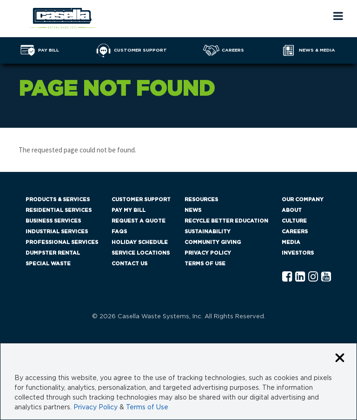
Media (291, 242)
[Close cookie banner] (340, 358)
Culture (294, 220)
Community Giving (213, 242)
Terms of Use (205, 263)
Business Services (53, 220)
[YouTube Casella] (326, 277)
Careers (295, 231)
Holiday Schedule (140, 242)
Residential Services (59, 210)
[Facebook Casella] (287, 277)
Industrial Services (57, 231)
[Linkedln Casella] (300, 277)
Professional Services (62, 242)
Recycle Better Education (226, 220)
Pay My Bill (128, 210)
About (292, 210)
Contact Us (129, 263)
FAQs (119, 231)
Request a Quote (138, 220)
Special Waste (48, 263)
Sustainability (208, 231)
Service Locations (141, 253)
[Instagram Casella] (313, 277)
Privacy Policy (208, 253)
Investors (298, 253)
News (193, 210)
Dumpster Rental (53, 253)
